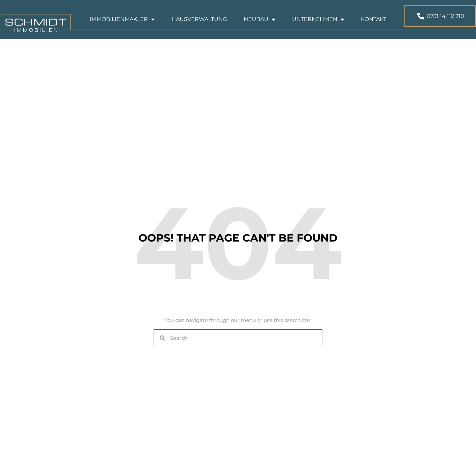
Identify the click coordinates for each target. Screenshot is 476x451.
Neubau (259, 25)
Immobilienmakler (122, 25)
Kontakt (373, 25)
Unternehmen (318, 25)
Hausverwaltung (199, 25)
